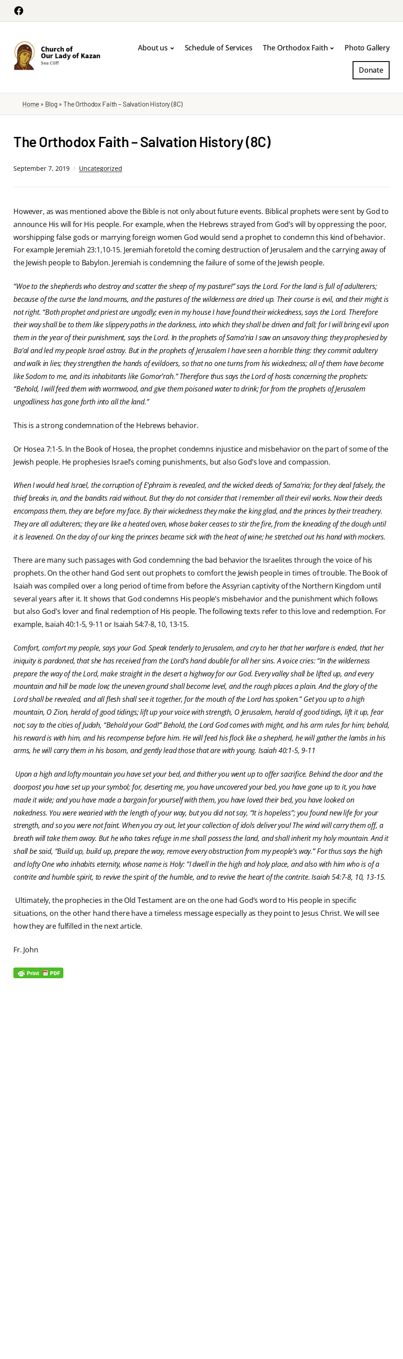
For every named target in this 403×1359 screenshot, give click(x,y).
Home (30, 104)
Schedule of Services (219, 48)
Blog (51, 104)
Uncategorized (100, 168)
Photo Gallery (367, 48)
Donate (371, 70)
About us (153, 48)
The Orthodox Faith (295, 48)
